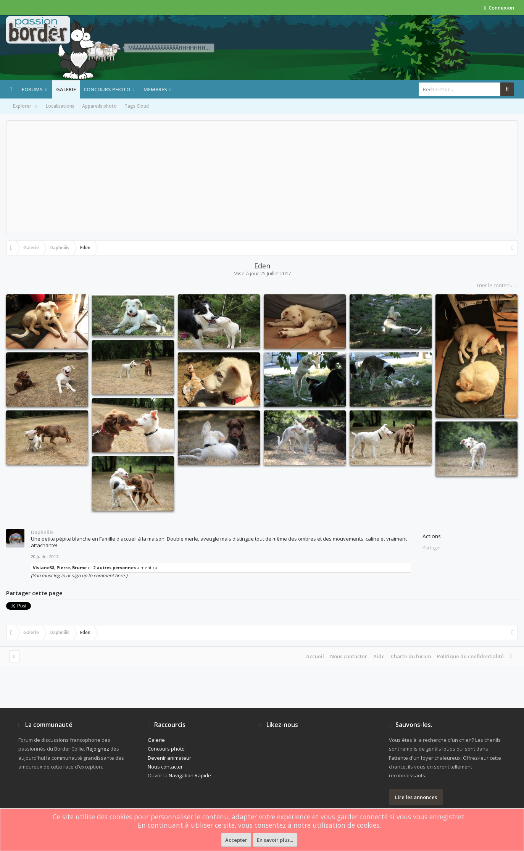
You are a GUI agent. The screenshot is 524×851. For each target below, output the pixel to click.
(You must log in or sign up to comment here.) (79, 575)
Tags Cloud (136, 106)
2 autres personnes (114, 567)
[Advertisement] (262, 177)
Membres (155, 89)
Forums (32, 89)
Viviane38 (43, 567)
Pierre (63, 567)
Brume (79, 567)
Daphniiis (42, 532)
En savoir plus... (275, 839)
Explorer (25, 106)
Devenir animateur (169, 757)
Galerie (66, 89)
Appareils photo (99, 106)
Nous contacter (348, 656)
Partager (431, 548)
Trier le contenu (497, 285)
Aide (379, 656)
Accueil (315, 656)
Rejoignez (97, 748)
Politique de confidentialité (470, 656)
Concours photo (107, 89)
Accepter (236, 839)
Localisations (60, 106)
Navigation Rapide (190, 775)
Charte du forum (411, 656)
